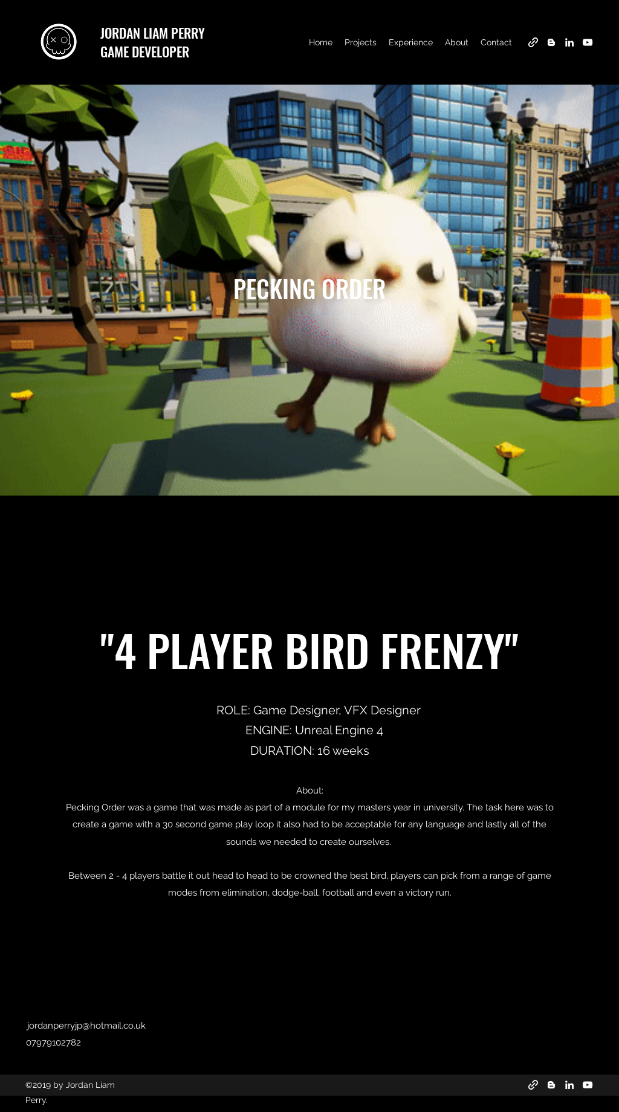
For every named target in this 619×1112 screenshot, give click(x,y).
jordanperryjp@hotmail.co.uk (86, 1025)
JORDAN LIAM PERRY (152, 32)
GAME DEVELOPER (144, 51)
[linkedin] (569, 42)
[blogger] (551, 42)
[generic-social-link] (533, 42)
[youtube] (588, 42)
